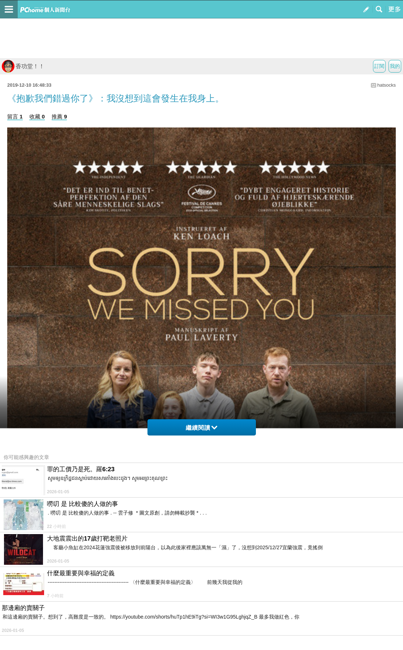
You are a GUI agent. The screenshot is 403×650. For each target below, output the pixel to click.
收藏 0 (37, 116)
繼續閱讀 (201, 428)
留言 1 (15, 116)
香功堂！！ (23, 66)
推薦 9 (59, 116)
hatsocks (386, 85)
